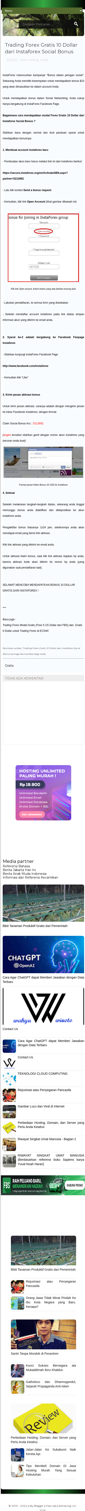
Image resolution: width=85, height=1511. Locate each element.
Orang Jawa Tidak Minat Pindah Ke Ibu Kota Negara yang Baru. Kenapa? (51, 1302)
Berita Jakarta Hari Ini (19, 870)
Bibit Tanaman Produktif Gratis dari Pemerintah (35, 926)
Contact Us (10, 1029)
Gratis (44, 59)
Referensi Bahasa (16, 866)
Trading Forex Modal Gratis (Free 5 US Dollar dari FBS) (36, 625)
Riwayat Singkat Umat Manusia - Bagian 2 (47, 1139)
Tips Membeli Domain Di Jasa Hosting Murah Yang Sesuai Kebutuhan (51, 1470)
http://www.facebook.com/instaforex (26, 366)
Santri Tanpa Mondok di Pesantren (35, 1353)
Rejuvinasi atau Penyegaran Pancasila (44, 1090)
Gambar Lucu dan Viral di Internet (41, 1106)
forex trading (29, 59)
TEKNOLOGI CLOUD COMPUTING (43, 1073)
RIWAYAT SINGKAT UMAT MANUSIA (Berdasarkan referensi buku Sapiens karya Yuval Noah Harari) (51, 1160)
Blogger (38, 1505)
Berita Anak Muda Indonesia (25, 874)
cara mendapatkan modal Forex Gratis (42, 115)
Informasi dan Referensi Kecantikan (30, 877)
